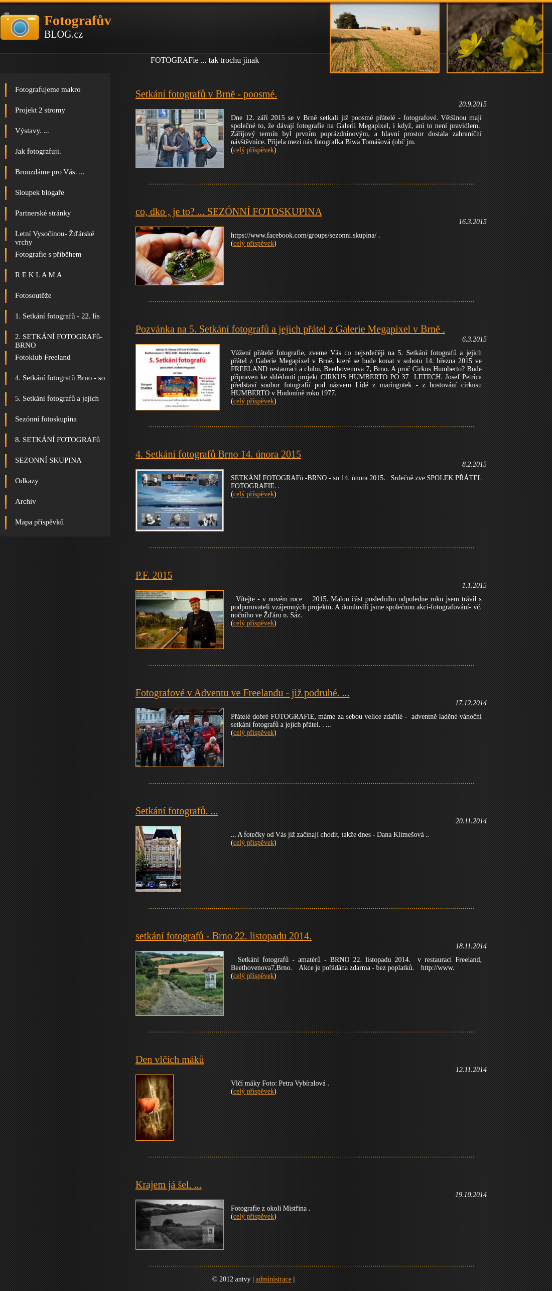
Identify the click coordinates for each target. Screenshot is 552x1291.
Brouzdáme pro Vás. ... (49, 172)
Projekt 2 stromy (40, 110)
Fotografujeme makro (47, 89)
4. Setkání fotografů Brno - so (60, 378)
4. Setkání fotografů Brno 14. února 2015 (218, 454)
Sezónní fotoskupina (46, 419)
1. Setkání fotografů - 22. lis (57, 316)
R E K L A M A (38, 275)
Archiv (25, 501)
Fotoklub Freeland (42, 357)
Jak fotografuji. (38, 151)
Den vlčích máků (169, 1059)
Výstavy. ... (32, 131)
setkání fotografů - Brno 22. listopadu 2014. (223, 935)
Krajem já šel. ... (168, 1184)
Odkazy (27, 481)
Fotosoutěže (33, 295)
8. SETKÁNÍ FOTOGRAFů (57, 440)
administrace (273, 1279)
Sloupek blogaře (39, 192)
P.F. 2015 (153, 575)
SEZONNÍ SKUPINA (48, 460)
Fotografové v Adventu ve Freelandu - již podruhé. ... (242, 692)
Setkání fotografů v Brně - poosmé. (206, 93)
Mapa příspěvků (39, 522)
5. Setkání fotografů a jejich (57, 398)
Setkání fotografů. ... (176, 810)
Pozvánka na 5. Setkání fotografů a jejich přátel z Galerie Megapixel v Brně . (290, 329)
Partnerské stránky (43, 213)
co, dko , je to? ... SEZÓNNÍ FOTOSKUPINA (228, 211)
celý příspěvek (253, 150)
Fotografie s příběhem (48, 254)
